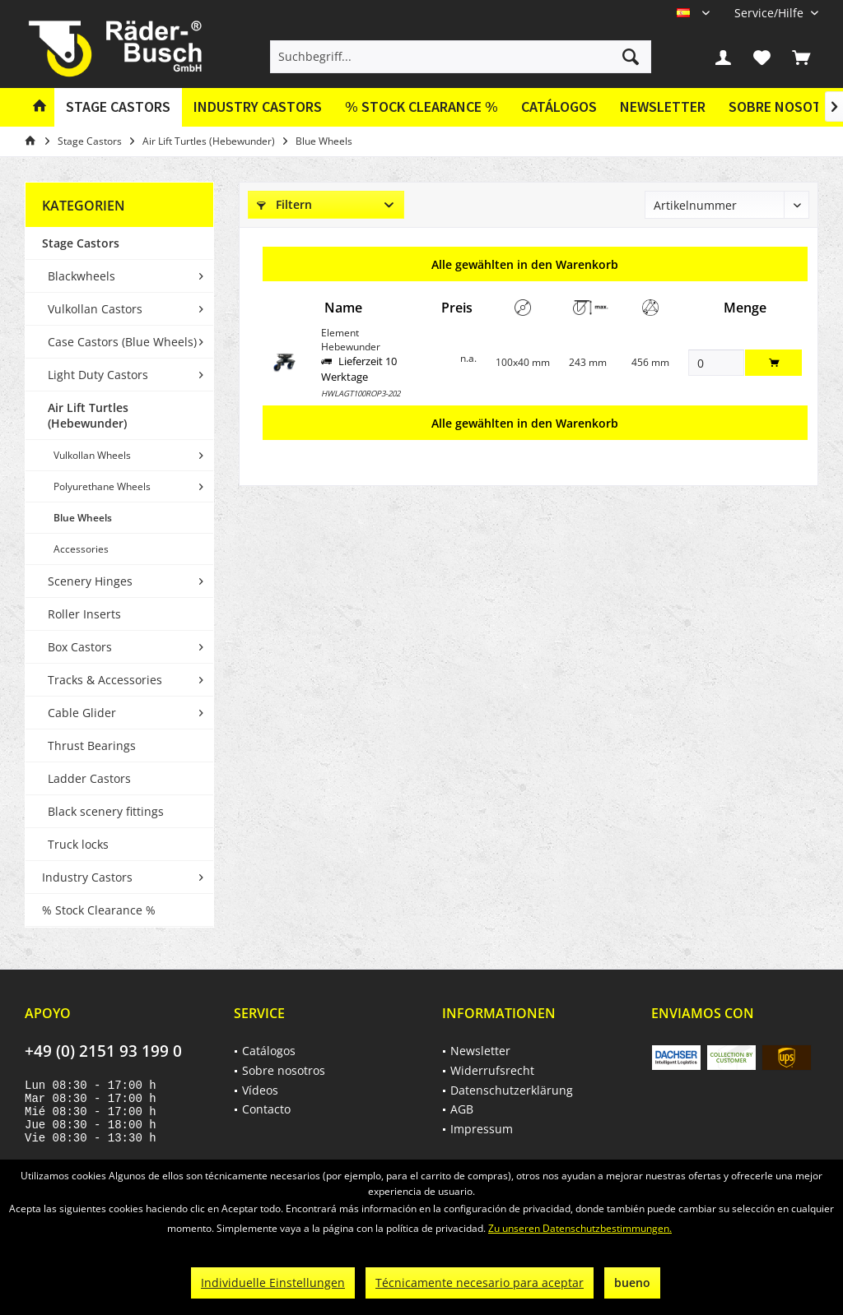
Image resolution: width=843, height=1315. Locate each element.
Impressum (481, 1129)
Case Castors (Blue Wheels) (122, 342)
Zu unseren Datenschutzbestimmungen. (580, 1228)
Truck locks (78, 844)
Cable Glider (82, 712)
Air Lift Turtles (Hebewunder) (88, 415)
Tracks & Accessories (105, 680)
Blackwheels (81, 276)
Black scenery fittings (106, 811)
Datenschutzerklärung (511, 1090)
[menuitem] (770, 12)
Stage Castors (80, 243)
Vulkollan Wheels (92, 455)
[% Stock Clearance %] (421, 107)
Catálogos (559, 106)
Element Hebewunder (350, 340)
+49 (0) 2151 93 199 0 (103, 1051)
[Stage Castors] (118, 107)
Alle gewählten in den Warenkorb (524, 264)
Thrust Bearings (92, 745)
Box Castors (80, 647)
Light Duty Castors (98, 374)
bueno (632, 1282)
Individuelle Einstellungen (273, 1282)
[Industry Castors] (257, 107)
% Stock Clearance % (99, 910)
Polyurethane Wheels (102, 486)
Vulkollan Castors (95, 309)
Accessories (81, 549)
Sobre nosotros (283, 1070)
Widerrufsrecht (492, 1070)
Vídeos (260, 1090)
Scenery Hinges (90, 581)
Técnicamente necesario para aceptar (479, 1282)
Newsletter (663, 106)
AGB (461, 1109)
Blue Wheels (83, 518)
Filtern (284, 204)
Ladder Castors (89, 778)
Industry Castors (87, 877)
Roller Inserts (84, 614)
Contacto (266, 1109)
